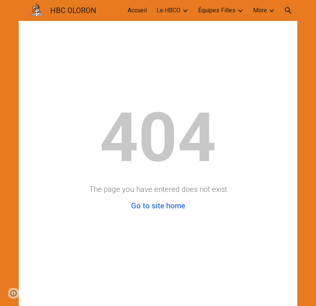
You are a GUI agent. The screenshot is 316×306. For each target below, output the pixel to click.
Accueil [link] (137, 10)
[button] (288, 10)
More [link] (260, 10)
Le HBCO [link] (168, 10)
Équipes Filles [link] (217, 10)
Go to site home (158, 205)
